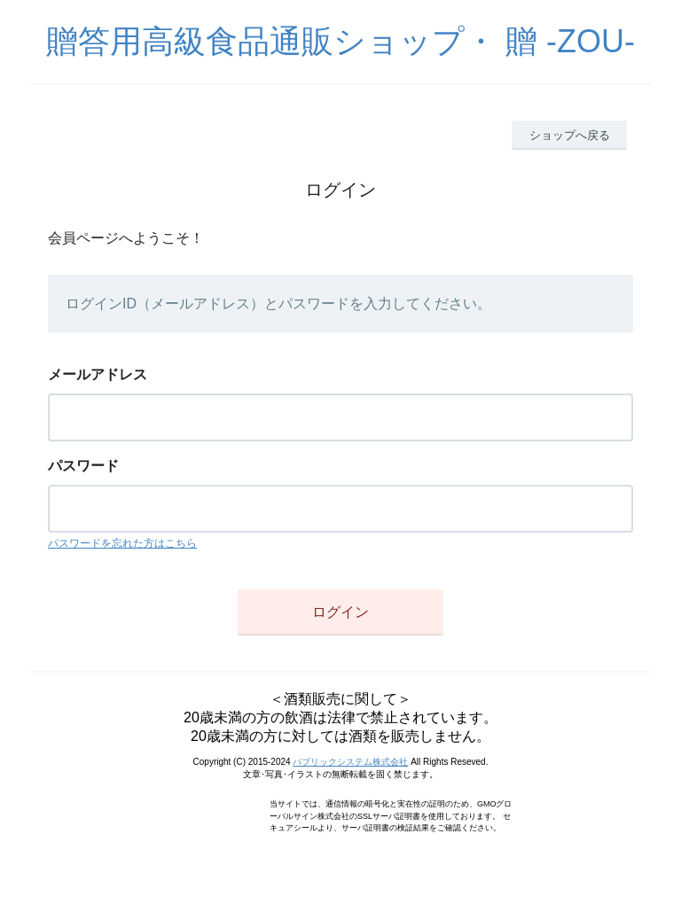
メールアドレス (97, 374)
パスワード (83, 465)
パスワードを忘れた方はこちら (122, 543)
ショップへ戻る (569, 135)
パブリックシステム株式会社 (350, 762)
